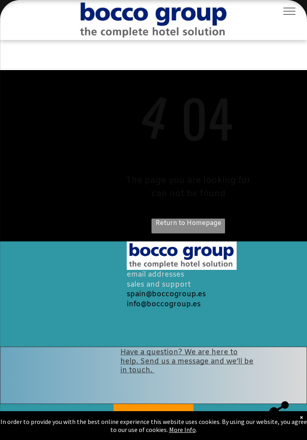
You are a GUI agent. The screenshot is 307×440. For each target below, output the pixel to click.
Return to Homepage (188, 223)
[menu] (289, 11)
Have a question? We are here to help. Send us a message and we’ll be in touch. (186, 361)
